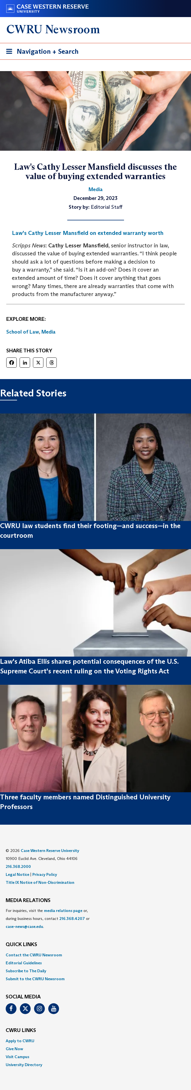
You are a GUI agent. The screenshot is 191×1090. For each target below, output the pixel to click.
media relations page (63, 910)
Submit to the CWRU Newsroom (35, 978)
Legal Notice (17, 874)
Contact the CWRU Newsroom (34, 954)
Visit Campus (17, 1056)
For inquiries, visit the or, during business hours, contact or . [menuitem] (48, 918)
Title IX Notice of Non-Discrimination (40, 882)
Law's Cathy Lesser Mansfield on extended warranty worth (87, 232)
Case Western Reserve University (50, 850)
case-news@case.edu (24, 926)
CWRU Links (21, 1030)
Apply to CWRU (20, 1040)
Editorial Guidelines (24, 962)
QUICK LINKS (21, 945)
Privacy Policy (44, 874)
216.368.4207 (72, 918)
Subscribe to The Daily (26, 970)
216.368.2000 (18, 866)
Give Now (14, 1048)
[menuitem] (95, 955)
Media (48, 332)
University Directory (24, 1064)
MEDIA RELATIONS (28, 900)
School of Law (22, 332)
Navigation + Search (41, 52)
